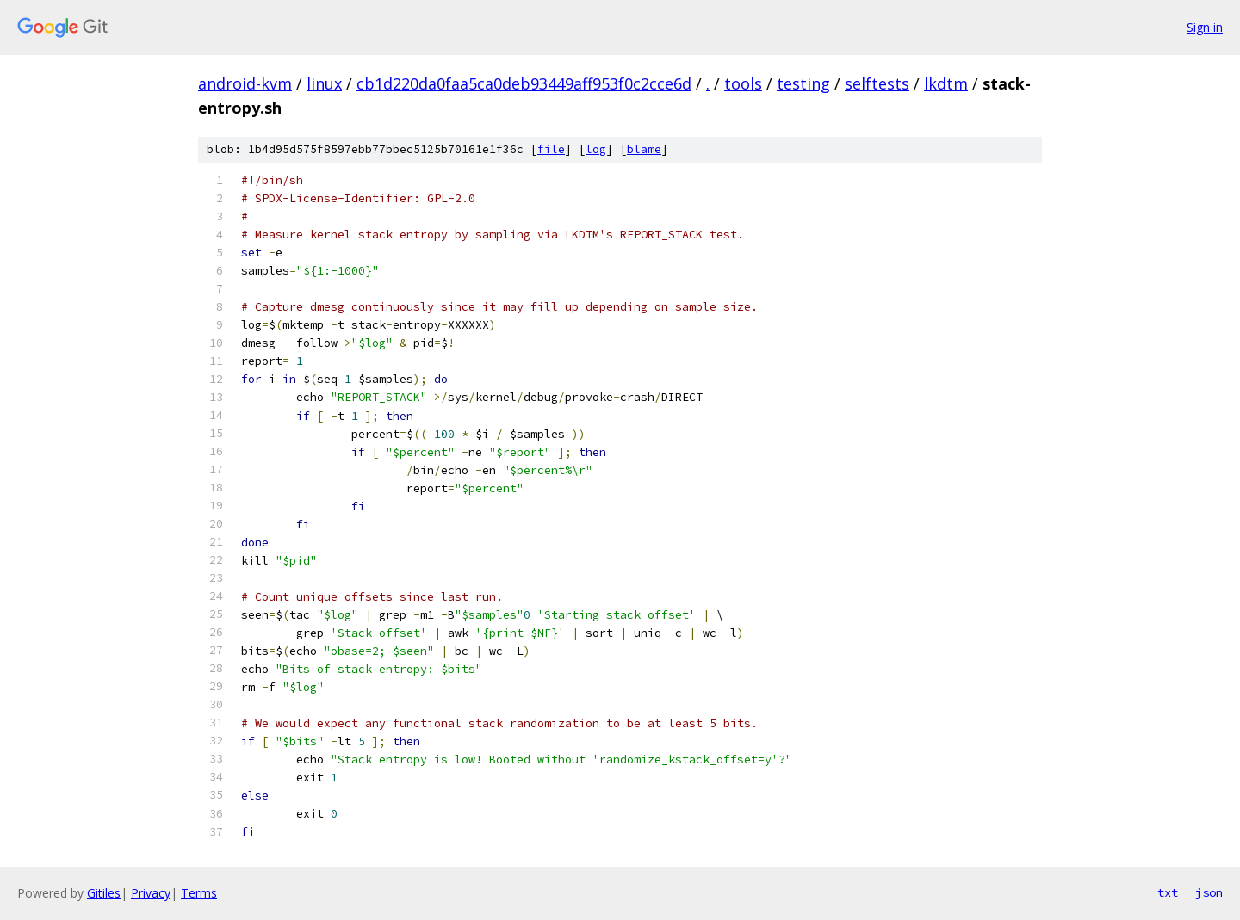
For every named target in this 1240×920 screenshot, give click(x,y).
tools (743, 83)
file (551, 149)
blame (644, 149)
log (596, 149)
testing (803, 83)
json (1209, 892)
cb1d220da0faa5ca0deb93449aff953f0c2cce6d (523, 83)
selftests (877, 83)
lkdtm (946, 83)
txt (1167, 892)
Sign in (1205, 27)
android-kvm (245, 83)
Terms (199, 893)
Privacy (150, 893)
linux (324, 83)
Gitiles (104, 893)
